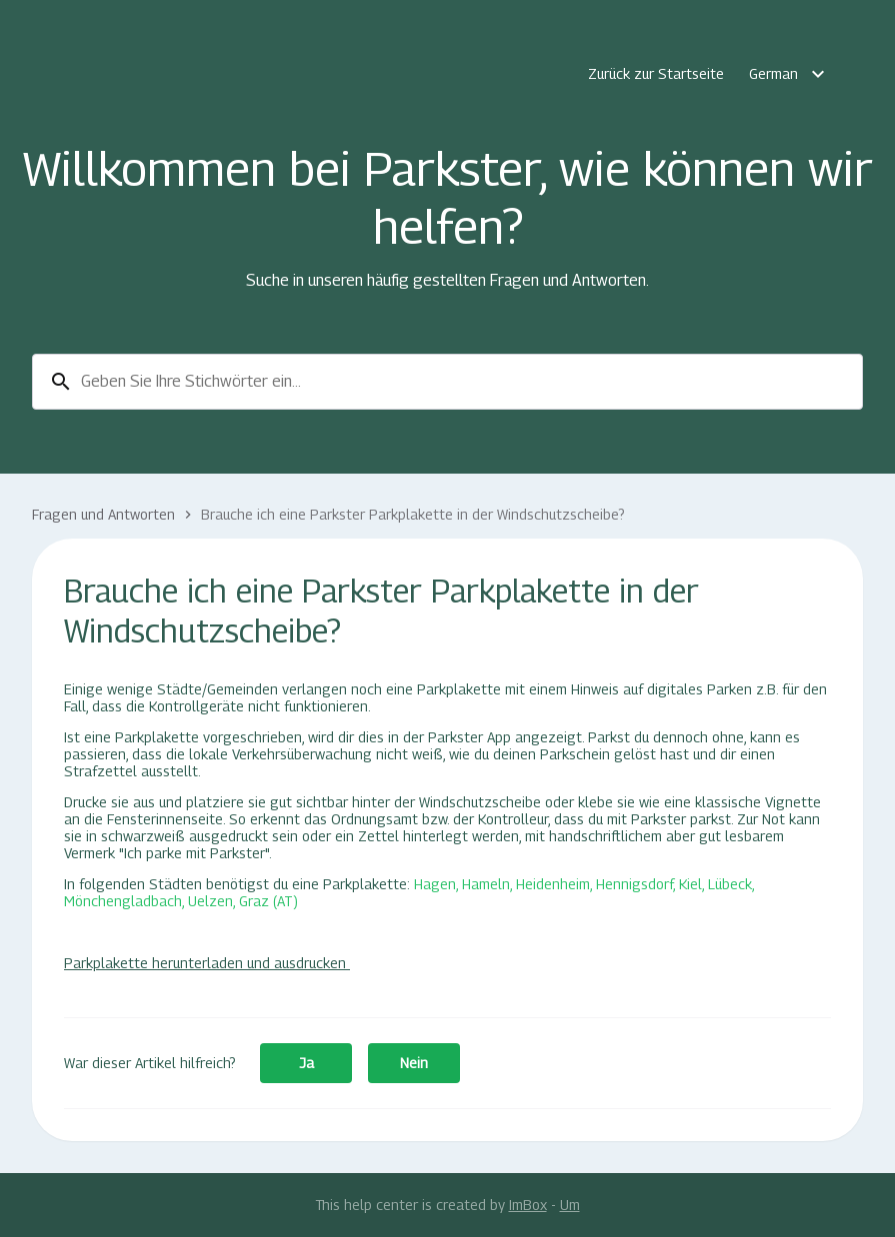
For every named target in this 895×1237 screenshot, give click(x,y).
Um (570, 1204)
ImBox (528, 1204)
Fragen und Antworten (103, 514)
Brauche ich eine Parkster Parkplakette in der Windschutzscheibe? (413, 514)
